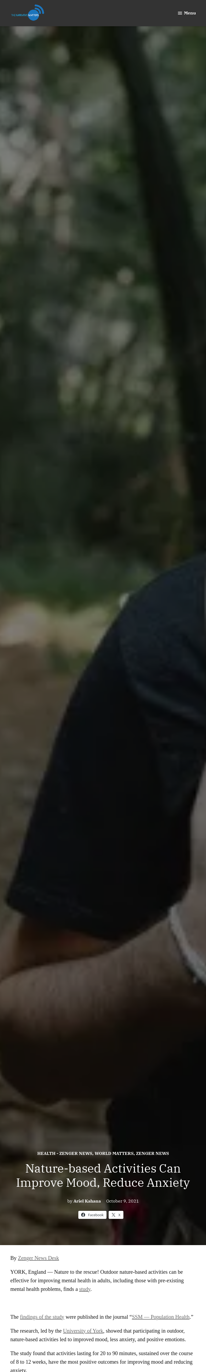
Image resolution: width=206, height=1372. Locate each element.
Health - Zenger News (64, 1153)
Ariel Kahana (87, 1201)
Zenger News (152, 1153)
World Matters (114, 1153)
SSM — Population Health (161, 1317)
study (84, 1289)
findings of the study (42, 1317)
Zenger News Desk (38, 1258)
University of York (83, 1331)
